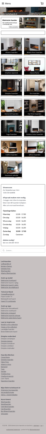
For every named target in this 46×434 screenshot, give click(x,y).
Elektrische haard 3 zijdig (10, 285)
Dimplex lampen (6, 341)
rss (41, 425)
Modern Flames (6, 266)
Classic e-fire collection (9, 327)
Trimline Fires (5, 374)
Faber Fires (5, 362)
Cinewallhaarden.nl (7, 294)
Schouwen (4, 414)
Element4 (4, 367)
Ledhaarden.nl (6, 264)
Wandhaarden (6, 404)
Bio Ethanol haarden (8, 411)
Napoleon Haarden (7, 381)
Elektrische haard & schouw (10, 316)
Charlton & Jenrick (7, 376)
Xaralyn (3, 371)
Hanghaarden (6, 409)
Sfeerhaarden (5, 271)
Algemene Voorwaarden (9, 390)
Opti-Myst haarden (7, 407)
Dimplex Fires (5, 269)
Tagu (2, 369)
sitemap (36, 425)
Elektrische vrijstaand (8, 313)
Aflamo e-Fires (6, 364)
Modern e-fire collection (9, 324)
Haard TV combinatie (8, 301)
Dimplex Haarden (7, 360)
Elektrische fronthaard (8, 280)
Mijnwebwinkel (35, 429)
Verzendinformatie (7, 392)
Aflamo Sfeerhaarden (8, 273)
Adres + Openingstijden (9, 395)
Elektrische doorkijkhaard (10, 287)
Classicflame (5, 357)
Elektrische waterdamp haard (11, 318)
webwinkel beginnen (13, 429)
